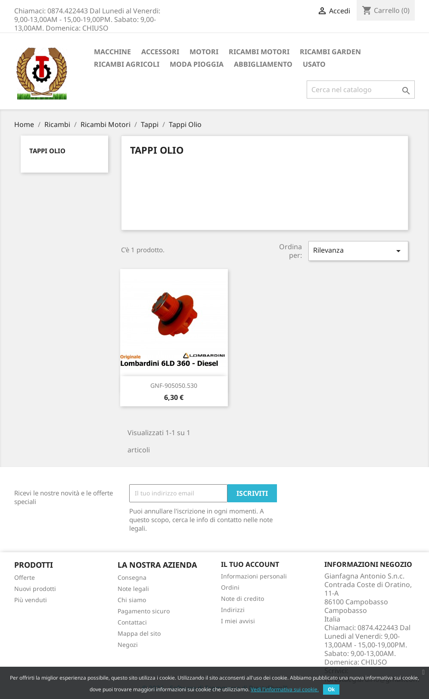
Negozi (128, 644)
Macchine (112, 51)
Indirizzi (233, 610)
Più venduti (30, 600)
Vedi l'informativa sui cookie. (285, 689)
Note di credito (242, 598)
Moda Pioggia (197, 64)
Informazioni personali (254, 576)
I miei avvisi (238, 621)
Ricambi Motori (259, 51)
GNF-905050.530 (173, 385)
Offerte (24, 577)
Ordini (230, 587)
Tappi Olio (47, 150)
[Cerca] (361, 89)
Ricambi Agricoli (126, 64)
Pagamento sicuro (144, 611)
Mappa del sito (139, 633)
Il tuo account (250, 564)
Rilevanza (358, 250)
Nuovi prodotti (35, 589)
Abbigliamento (263, 64)
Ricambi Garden (330, 51)
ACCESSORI (160, 51)
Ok (331, 689)
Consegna (132, 577)
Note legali (133, 589)
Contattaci (132, 622)
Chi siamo (132, 600)
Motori (204, 51)
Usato (314, 64)
